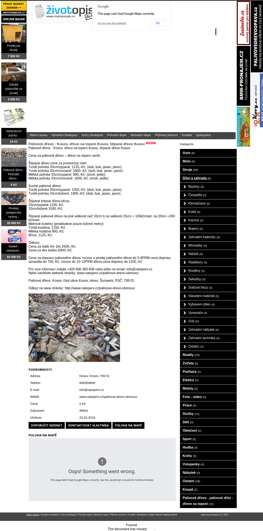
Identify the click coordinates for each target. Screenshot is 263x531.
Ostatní (196, 346)
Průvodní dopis (117, 135)
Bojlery (195, 228)
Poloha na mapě (128, 425)
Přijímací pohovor (166, 135)
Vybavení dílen (201, 304)
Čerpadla (197, 195)
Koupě (190, 489)
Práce (189, 405)
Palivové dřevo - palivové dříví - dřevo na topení (208, 501)
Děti (188, 422)
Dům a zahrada (197, 178)
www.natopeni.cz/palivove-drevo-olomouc (108, 396)
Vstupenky (193, 464)
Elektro (190, 380)
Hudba (190, 447)
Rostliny (196, 270)
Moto (189, 161)
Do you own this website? (112, 23)
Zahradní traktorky (204, 237)
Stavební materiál (203, 296)
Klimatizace (199, 203)
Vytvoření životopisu (64, 135)
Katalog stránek (170, 515)
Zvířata (190, 363)
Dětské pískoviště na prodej (13, 89)
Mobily (190, 388)
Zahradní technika (204, 338)
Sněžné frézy (200, 287)
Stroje (190, 169)
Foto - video (194, 397)
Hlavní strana (38, 135)
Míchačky (197, 245)
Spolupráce (203, 135)
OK (158, 23)
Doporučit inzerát (46, 425)
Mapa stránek (155, 515)
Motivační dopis (141, 135)
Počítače (192, 371)
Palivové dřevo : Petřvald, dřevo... (13, 174)
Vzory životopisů (92, 135)
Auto (189, 153)
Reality (191, 355)
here (151, 529)
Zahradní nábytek (203, 329)
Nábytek (191, 472)
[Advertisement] (183, 66)
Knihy (189, 456)
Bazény (196, 186)
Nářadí (195, 254)
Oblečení (192, 430)
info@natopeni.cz (91, 390)
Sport (189, 439)
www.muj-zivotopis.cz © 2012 (214, 515)
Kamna (195, 220)
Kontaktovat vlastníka (88, 425)
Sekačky (196, 279)
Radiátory (197, 262)
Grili (193, 321)
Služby (191, 414)
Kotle (194, 212)
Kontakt (187, 135)
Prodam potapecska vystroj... (13, 212)
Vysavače (197, 313)
